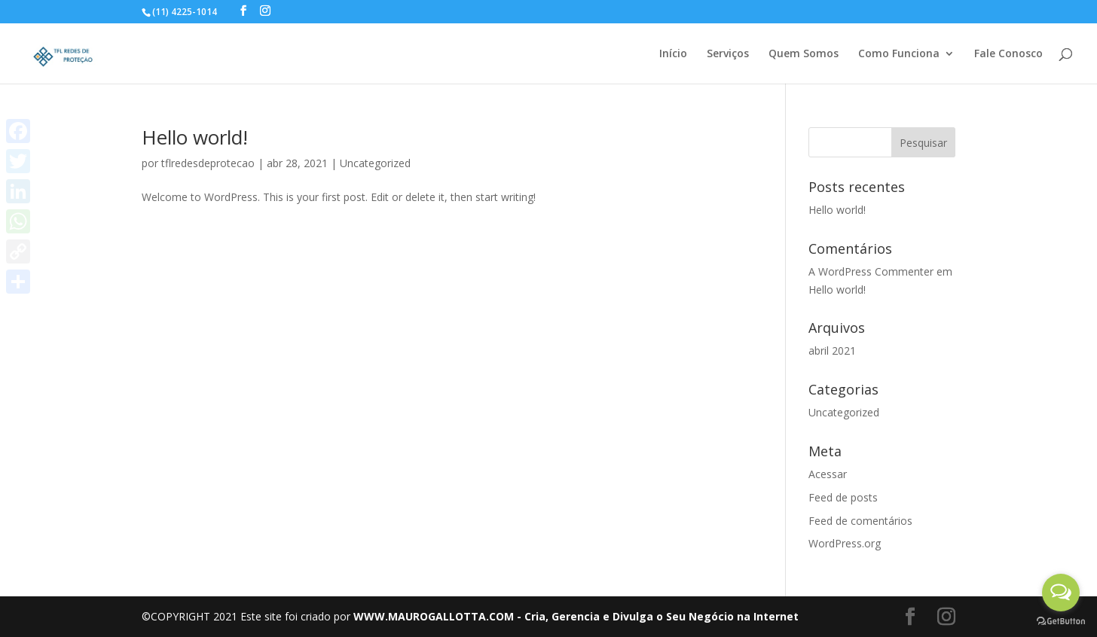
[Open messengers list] (1061, 592)
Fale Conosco (1008, 54)
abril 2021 (832, 350)
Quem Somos (804, 54)
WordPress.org (844, 543)
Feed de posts (843, 497)
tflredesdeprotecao (208, 163)
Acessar (827, 474)
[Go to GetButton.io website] (1061, 621)
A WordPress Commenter (871, 271)
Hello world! (195, 137)
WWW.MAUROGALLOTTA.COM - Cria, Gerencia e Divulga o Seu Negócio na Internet (576, 616)
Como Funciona (899, 54)
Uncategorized (375, 163)
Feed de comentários (860, 521)
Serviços (728, 54)
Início (673, 54)
